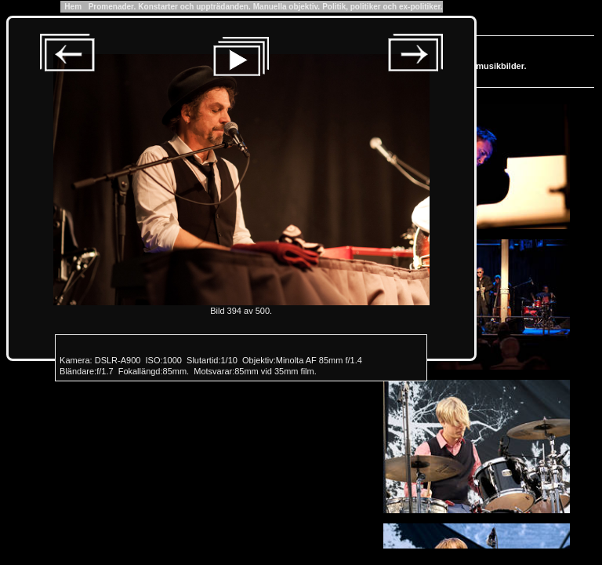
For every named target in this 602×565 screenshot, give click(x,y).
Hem (73, 6)
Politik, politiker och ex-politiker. (382, 6)
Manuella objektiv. (286, 6)
